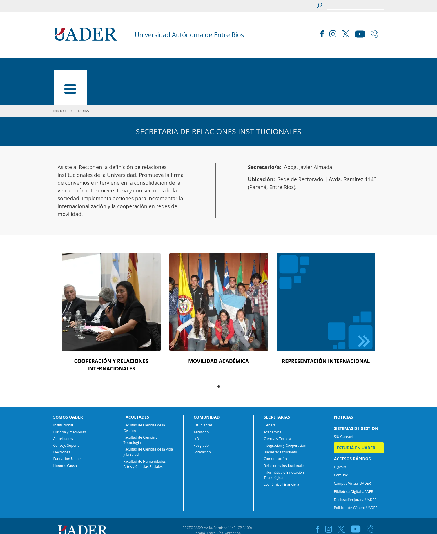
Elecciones (61, 420)
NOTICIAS (309, 65)
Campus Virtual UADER (352, 451)
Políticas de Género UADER (355, 476)
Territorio (201, 400)
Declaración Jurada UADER (355, 468)
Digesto (340, 435)
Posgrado (201, 413)
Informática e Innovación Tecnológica (284, 443)
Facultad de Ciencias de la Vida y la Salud (148, 420)
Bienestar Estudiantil (280, 420)
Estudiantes (202, 393)
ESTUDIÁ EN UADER (356, 65)
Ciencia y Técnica (277, 407)
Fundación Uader (67, 427)
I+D (196, 407)
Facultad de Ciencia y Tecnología (140, 408)
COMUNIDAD (224, 65)
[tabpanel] (111, 283)
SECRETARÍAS (269, 65)
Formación (202, 420)
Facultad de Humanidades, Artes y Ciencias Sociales (144, 432)
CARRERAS (184, 65)
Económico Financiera (281, 452)
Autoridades (63, 407)
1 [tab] (219, 355)
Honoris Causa (65, 434)
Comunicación (275, 427)
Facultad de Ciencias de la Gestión (144, 396)
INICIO (60, 65)
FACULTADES (144, 65)
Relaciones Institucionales (284, 434)
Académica (272, 400)
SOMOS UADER (98, 65)
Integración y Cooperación (285, 413)
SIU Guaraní (343, 405)
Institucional (63, 393)
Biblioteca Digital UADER (353, 459)
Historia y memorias (69, 400)
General (270, 393)
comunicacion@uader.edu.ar (218, 512)
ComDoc (341, 443)
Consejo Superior (67, 413)
